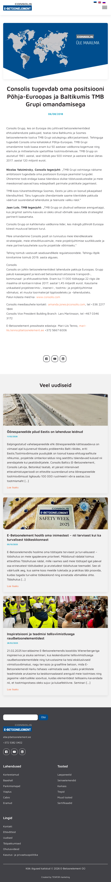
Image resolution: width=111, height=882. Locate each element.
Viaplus (7, 791)
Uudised (7, 837)
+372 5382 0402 (12, 742)
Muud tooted (64, 797)
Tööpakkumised (12, 843)
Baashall (8, 780)
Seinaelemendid (66, 780)
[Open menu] (104, 7)
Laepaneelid (64, 774)
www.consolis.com (48, 297)
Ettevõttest (9, 832)
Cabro (6, 797)
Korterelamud (11, 774)
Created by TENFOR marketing (55, 877)
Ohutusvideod (11, 849)
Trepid (60, 791)
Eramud (7, 803)
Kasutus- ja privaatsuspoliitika (20, 854)
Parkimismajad (11, 786)
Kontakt (7, 826)
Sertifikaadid (64, 803)
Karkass (61, 786)
